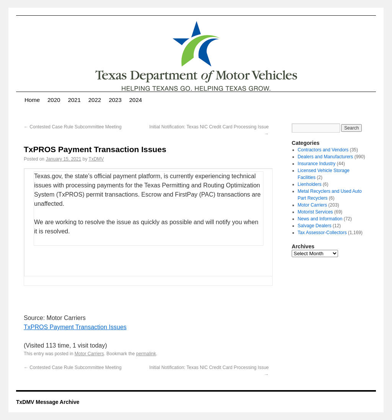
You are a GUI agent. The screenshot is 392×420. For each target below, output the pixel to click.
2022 (94, 100)
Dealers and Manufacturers (325, 156)
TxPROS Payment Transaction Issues (75, 327)
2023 (115, 100)
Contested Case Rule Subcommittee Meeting (72, 127)
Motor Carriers (89, 353)
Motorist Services (315, 212)
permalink (146, 353)
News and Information (320, 218)
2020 (53, 100)
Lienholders (310, 184)
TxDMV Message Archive (47, 402)
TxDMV (96, 159)
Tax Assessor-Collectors (322, 232)
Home (32, 100)
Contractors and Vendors (323, 150)
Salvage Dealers (315, 225)
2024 (135, 100)
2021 (74, 100)
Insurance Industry (317, 163)
